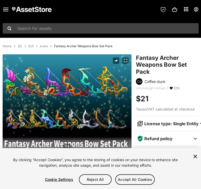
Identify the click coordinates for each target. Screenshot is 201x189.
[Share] (116, 60)
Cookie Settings (59, 179)
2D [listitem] (20, 46)
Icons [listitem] (44, 46)
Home (7, 46)
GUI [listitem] (31, 46)
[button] (174, 9)
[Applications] (186, 9)
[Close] (195, 156)
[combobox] (101, 28)
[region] (100, 168)
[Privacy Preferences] (163, 9)
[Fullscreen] (125, 60)
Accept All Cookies (135, 179)
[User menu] (196, 9)
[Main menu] (6, 9)
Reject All (95, 179)
